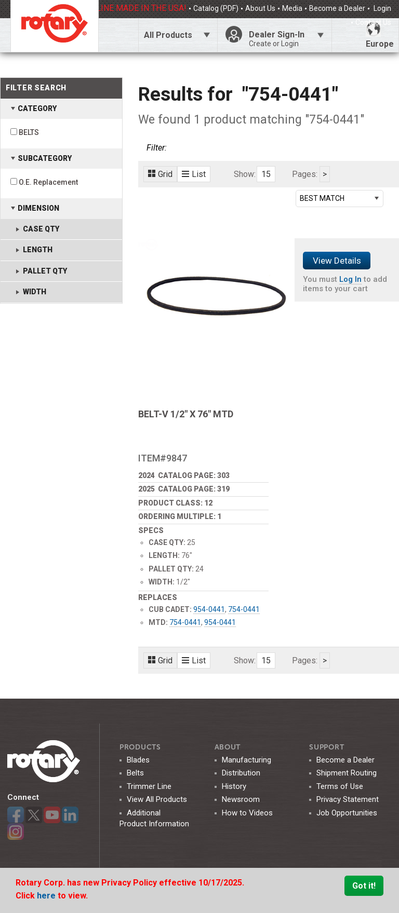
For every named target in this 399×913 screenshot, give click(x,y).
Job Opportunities (346, 812)
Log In (350, 279)
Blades (138, 760)
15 (266, 174)
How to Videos (247, 812)
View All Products (157, 799)
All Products (168, 35)
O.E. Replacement (48, 182)
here (47, 896)
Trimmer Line (149, 786)
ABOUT (228, 747)
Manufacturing (246, 760)
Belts (135, 773)
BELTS (29, 132)
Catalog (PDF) (215, 8)
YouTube (52, 815)
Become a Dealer (337, 8)
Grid (160, 174)
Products (140, 747)
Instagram (15, 831)
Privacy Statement (347, 799)
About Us (260, 8)
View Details (337, 260)
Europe (380, 35)
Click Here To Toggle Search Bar (118, 35)
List (194, 174)
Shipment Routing (346, 773)
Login (381, 8)
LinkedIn (70, 815)
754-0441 (244, 609)
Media (292, 8)
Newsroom (241, 799)
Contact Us (373, 22)
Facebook (15, 815)
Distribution (241, 773)
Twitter (33, 815)
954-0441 (209, 609)
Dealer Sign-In (286, 39)
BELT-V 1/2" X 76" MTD (185, 413)
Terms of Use (339, 786)
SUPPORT (326, 747)
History (234, 786)
